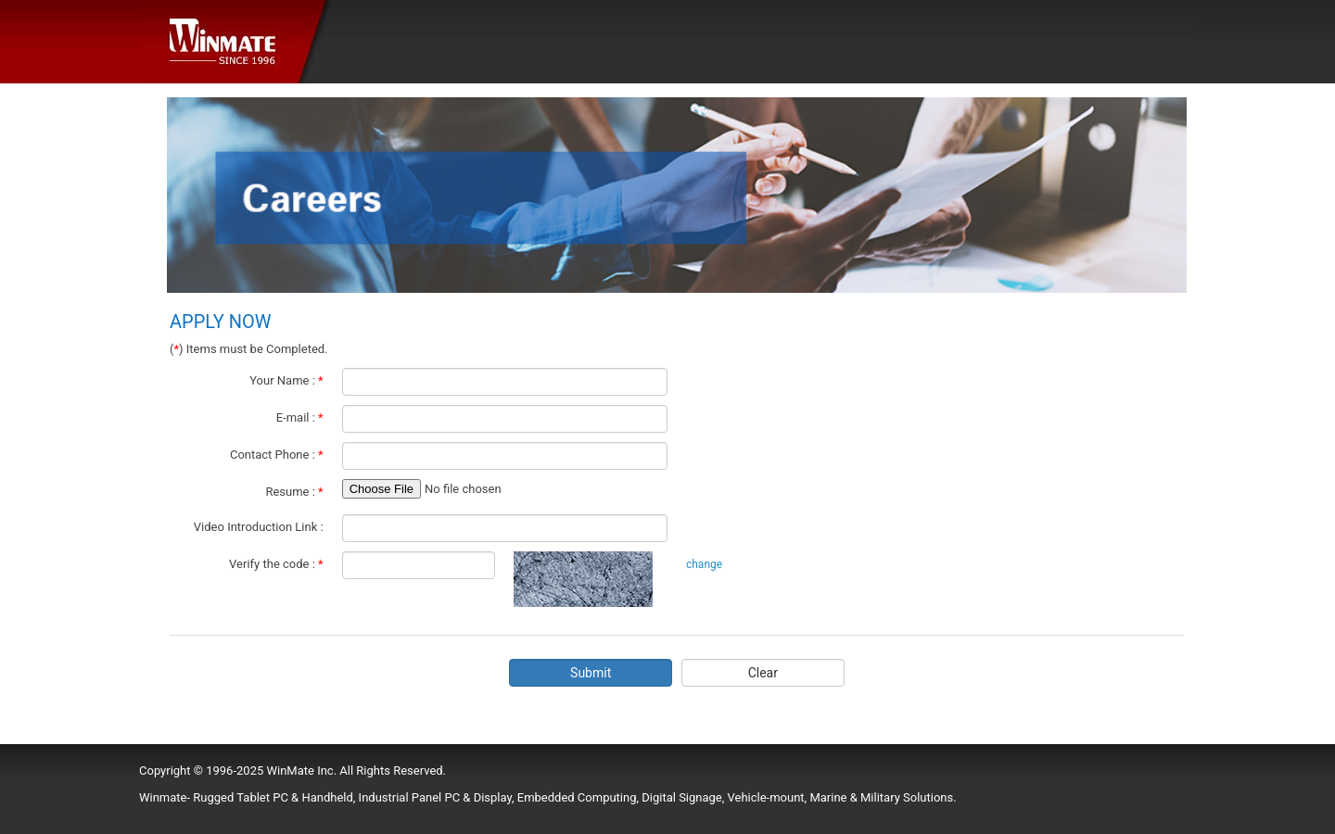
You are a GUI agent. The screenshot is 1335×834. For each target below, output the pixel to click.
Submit (590, 672)
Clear (763, 672)
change (704, 564)
